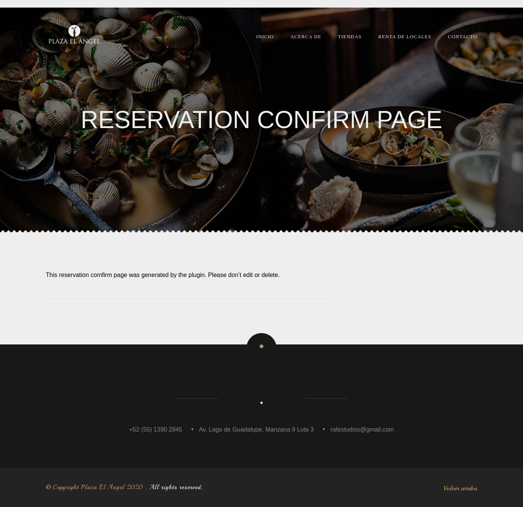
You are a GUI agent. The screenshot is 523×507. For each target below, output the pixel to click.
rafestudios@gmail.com (362, 429)
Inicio (265, 36)
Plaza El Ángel (103, 487)
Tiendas (350, 36)
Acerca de (305, 36)
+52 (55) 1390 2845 (155, 429)
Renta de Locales (404, 36)
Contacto (462, 36)
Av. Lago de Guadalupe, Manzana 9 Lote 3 (256, 429)
